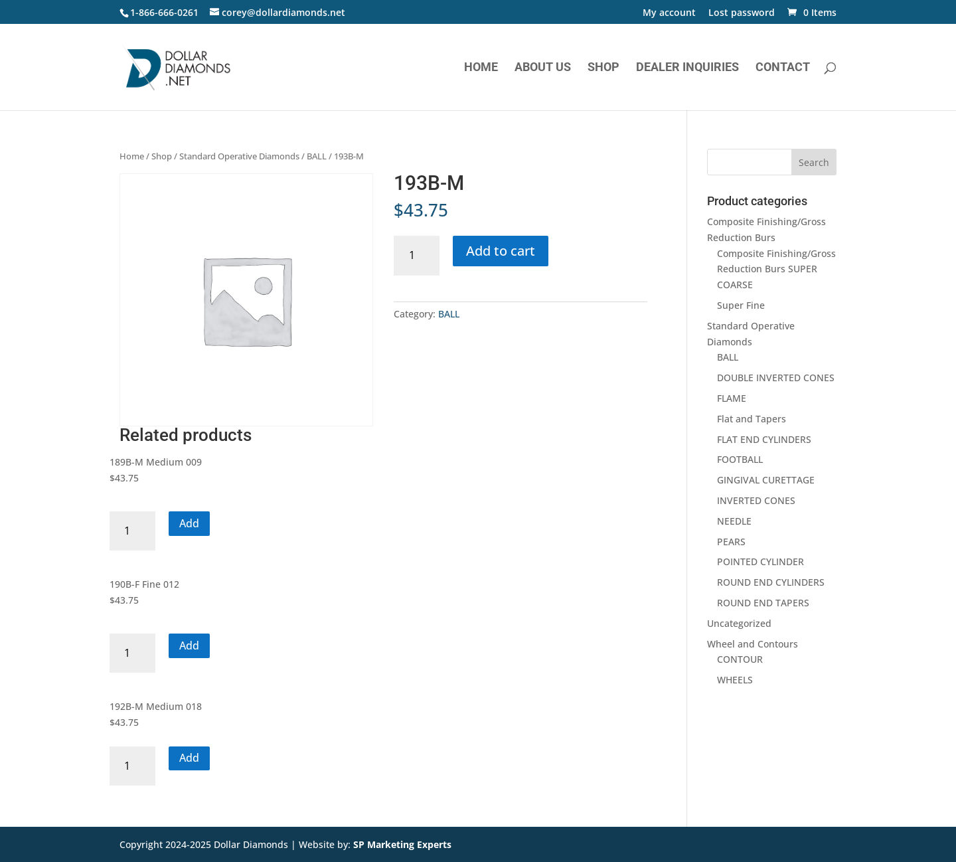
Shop (603, 68)
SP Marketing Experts (402, 844)
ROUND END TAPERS (763, 602)
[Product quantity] (416, 255)
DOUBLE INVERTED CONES (776, 377)
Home (481, 68)
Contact (783, 68)
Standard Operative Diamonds (239, 156)
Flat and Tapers (751, 418)
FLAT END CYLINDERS (764, 439)
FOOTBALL (740, 459)
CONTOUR (740, 659)
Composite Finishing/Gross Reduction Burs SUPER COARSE (776, 269)
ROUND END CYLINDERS (771, 582)
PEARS (731, 541)
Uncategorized (739, 623)
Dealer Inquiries (687, 68)
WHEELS (735, 679)
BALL (317, 156)
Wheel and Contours (752, 644)
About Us (543, 68)
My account (669, 13)
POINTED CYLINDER (760, 561)
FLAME (731, 398)
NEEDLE (734, 521)
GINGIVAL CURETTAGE (766, 480)
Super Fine (741, 305)
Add (189, 523)
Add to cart (500, 251)
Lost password (741, 13)
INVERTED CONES (756, 500)
